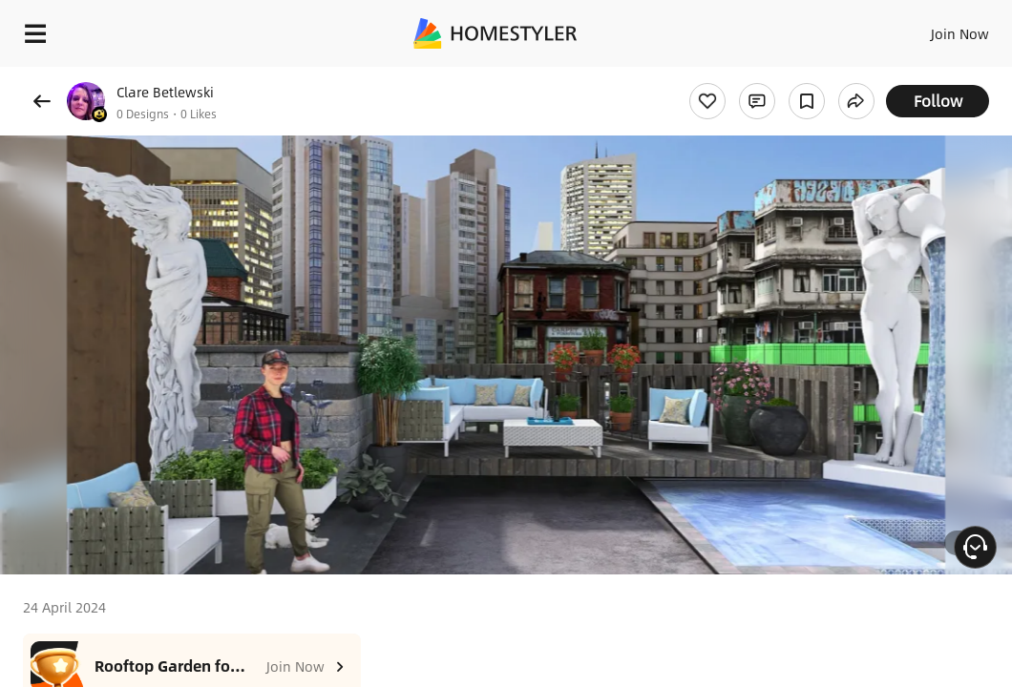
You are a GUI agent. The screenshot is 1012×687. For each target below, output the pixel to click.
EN (900, 28)
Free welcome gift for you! (733, 76)
